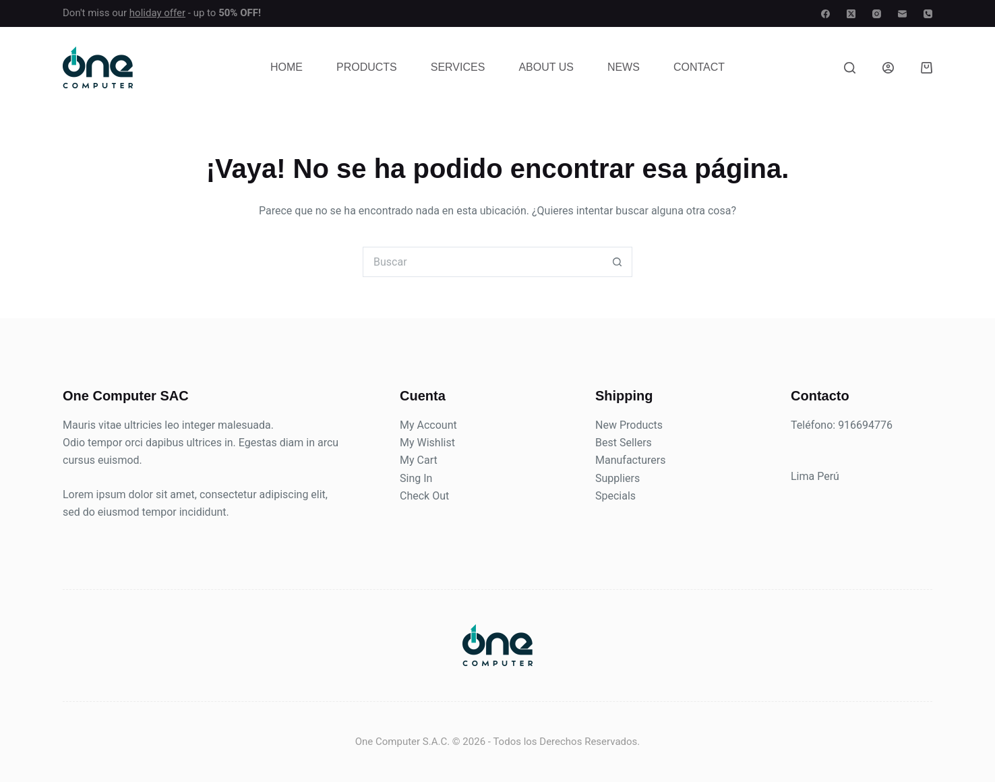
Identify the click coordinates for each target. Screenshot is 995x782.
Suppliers (617, 478)
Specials (615, 495)
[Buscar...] (482, 262)
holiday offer (157, 13)
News (623, 67)
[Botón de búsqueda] (617, 262)
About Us (546, 67)
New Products (629, 425)
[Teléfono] (928, 13)
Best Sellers (623, 442)
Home (286, 67)
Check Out (424, 495)
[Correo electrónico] (902, 13)
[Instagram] (876, 13)
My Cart (419, 460)
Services (458, 67)
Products (366, 67)
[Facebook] (825, 13)
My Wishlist (427, 442)
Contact (699, 67)
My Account (428, 425)
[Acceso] (888, 67)
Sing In (416, 478)
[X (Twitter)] (851, 13)
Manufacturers (630, 460)
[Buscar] (849, 67)
